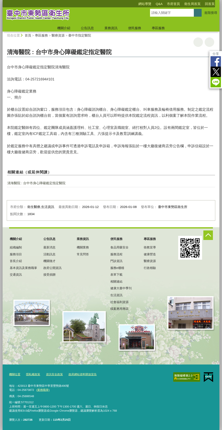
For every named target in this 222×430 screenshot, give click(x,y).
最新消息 (49, 247)
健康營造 (150, 254)
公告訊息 (87, 28)
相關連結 (116, 281)
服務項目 (16, 254)
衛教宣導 (150, 247)
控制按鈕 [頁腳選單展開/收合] (208, 235)
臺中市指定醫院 (79, 35)
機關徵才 (49, 261)
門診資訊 (116, 261)
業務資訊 (111, 28)
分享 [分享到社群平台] (215, 53)
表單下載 (116, 274)
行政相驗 (150, 268)
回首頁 (210, 4)
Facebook (216, 61)
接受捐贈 (49, 274)
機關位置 (14, 374)
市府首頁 (173, 4)
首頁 (28, 35)
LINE (216, 82)
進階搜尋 (210, 12)
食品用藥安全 (119, 247)
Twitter (216, 72)
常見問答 (83, 254)
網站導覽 (144, 4)
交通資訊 (16, 274)
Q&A (159, 4)
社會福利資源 (119, 302)
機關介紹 (63, 28)
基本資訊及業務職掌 (23, 268)
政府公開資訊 (52, 268)
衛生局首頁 (192, 4)
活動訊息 (49, 254)
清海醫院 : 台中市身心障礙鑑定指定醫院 (36, 183)
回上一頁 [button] (209, 42)
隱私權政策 (33, 374)
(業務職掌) (42, 389)
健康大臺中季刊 (121, 288)
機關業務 (83, 247)
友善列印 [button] (198, 42)
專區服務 (158, 28)
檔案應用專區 (119, 308)
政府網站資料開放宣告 (83, 374)
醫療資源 (58, 35)
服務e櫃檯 (117, 268)
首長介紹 (16, 261)
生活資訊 (116, 295)
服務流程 (116, 254)
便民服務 (134, 28)
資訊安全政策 (54, 374)
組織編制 (16, 247)
